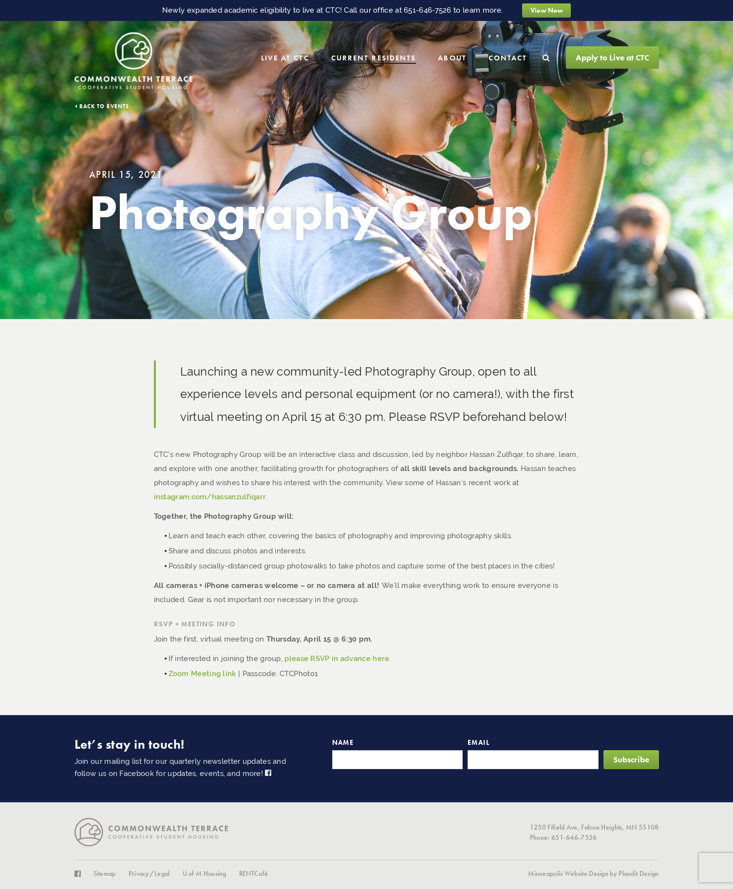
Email (478, 742)
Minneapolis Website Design (568, 873)
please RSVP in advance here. (337, 658)
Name (343, 742)
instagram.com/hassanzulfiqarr (210, 496)
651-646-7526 (427, 10)
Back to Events (104, 106)
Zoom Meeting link (202, 673)
